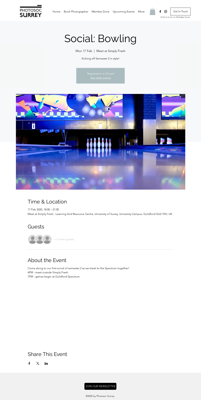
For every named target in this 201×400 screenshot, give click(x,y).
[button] (100, 11)
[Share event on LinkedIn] (46, 363)
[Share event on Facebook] (29, 363)
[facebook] (160, 11)
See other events (100, 77)
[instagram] (165, 11)
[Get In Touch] (180, 11)
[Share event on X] (37, 363)
